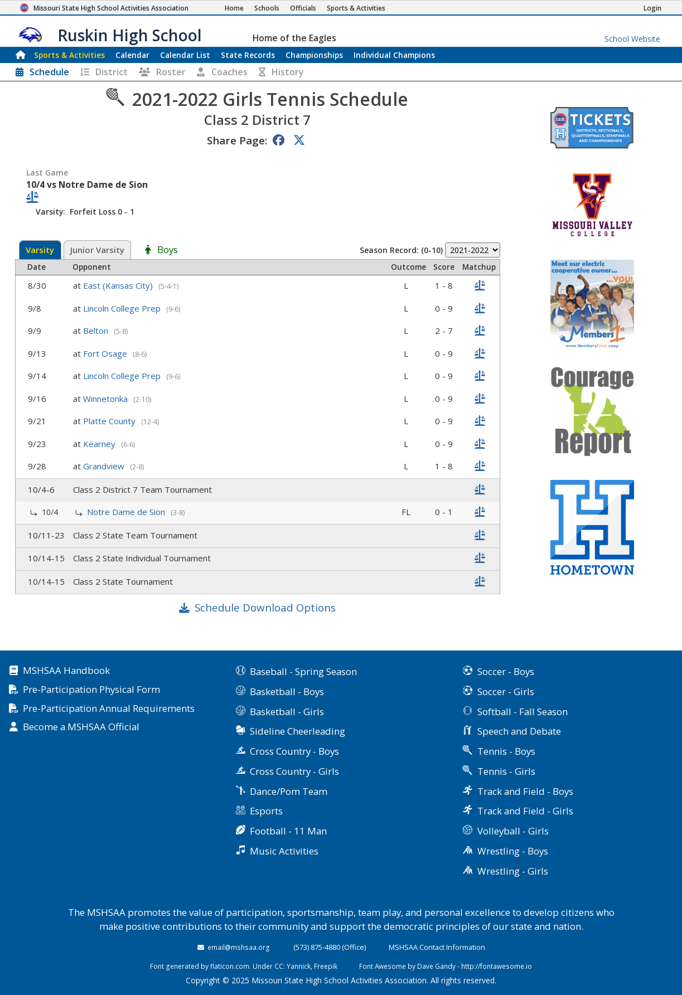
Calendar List (185, 55)
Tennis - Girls (506, 771)
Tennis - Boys (506, 751)
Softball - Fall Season (522, 711)
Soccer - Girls (505, 691)
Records (248, 55)
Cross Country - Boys (294, 751)
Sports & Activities (69, 55)
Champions (394, 55)
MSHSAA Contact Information (437, 947)
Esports (266, 810)
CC (278, 966)
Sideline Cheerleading (297, 731)
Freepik (325, 966)
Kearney (100, 443)
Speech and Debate (519, 731)
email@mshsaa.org (238, 947)
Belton (96, 330)
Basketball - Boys (287, 691)
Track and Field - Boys (525, 791)
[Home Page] (234, 8)
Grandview (105, 466)
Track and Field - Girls (525, 810)
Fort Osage (106, 353)
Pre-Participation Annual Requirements (109, 708)
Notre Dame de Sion (127, 511)
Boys (167, 250)
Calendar (132, 55)
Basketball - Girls (287, 711)
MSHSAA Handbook (66, 671)
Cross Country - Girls (294, 771)
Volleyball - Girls (513, 830)
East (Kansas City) (119, 285)
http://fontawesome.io (496, 966)
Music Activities (284, 850)
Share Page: (237, 140)
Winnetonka (106, 398)
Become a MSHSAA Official (81, 727)
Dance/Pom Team (288, 791)
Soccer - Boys (505, 671)
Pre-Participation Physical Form (91, 690)
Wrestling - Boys (512, 850)
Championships (314, 55)
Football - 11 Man (288, 830)
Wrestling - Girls (512, 871)
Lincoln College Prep (123, 308)
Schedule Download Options (265, 607)
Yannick (299, 966)
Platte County (110, 420)
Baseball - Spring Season (303, 671)
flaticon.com (229, 966)
